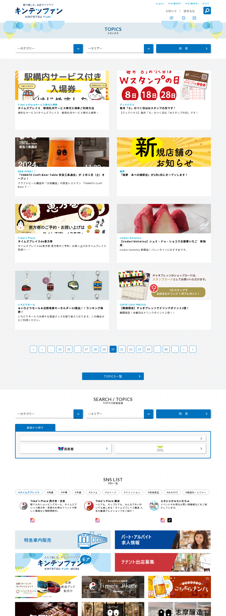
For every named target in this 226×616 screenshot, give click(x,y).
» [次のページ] (184, 213)
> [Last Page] (193, 213)
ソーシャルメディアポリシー (170, 610)
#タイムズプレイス (29, 360)
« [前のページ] (42, 213)
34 (148, 213)
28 (95, 213)
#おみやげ (172, 360)
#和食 (50, 360)
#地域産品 (153, 360)
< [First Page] (33, 213)
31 (122, 213)
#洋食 (78, 360)
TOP (18, 600)
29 (104, 213)
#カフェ (93, 360)
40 (166, 213)
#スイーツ (111, 360)
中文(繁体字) (192, 3)
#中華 (64, 360)
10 (60, 213)
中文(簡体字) (174, 3)
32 (130, 213)
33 (139, 213)
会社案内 (112, 610)
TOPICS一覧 (113, 240)
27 (86, 213)
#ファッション (132, 360)
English (160, 3)
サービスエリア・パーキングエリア (113, 304)
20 (68, 213)
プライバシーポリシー (136, 610)
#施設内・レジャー (196, 360)
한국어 (205, 3)
